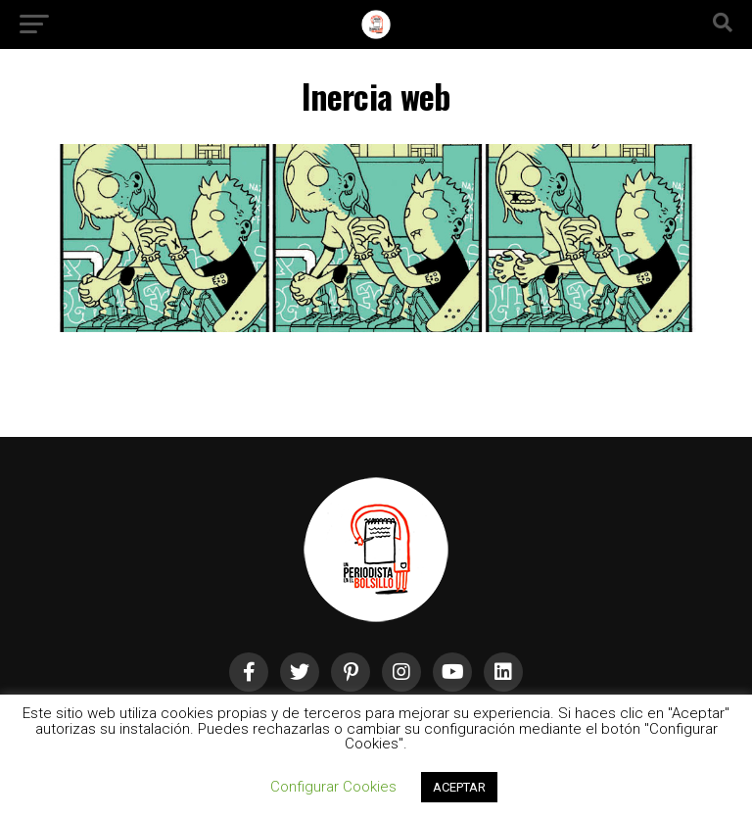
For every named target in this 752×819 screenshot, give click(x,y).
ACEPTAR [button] (459, 787)
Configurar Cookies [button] (333, 786)
